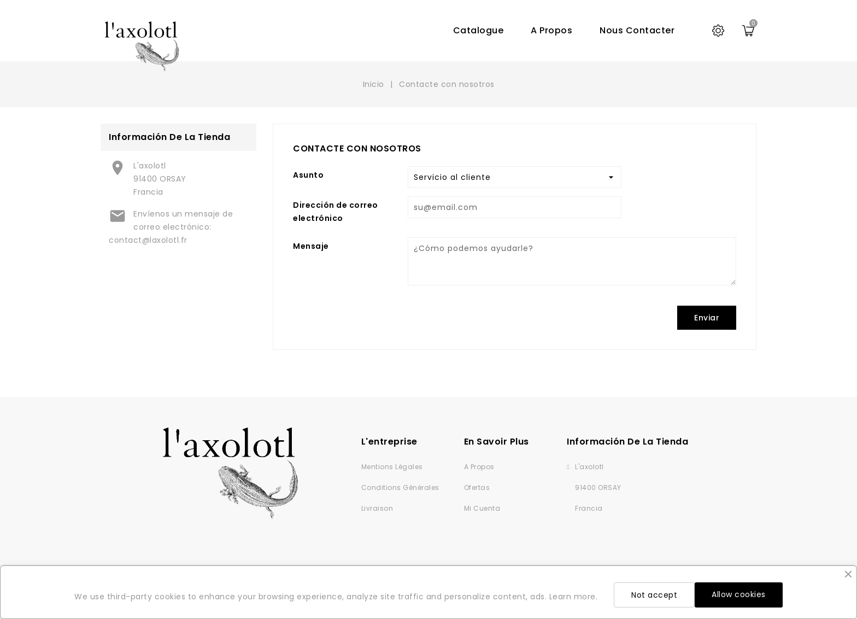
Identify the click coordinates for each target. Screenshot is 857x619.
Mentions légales (392, 466)
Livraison (377, 508)
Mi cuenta (482, 508)
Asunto (308, 175)
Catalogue (478, 30)
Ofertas (477, 487)
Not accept (654, 594)
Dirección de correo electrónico (335, 212)
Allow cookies (739, 594)
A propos (551, 30)
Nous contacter (637, 30)
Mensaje (311, 246)
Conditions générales (400, 487)
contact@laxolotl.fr (148, 240)
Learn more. (573, 596)
